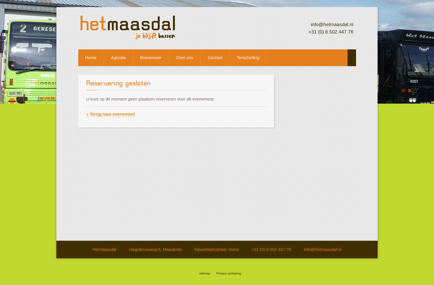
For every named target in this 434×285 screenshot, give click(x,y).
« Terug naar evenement (110, 114)
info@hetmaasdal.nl (332, 24)
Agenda (118, 57)
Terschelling (248, 57)
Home (91, 57)
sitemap (204, 273)
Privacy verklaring (228, 273)
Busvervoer (151, 57)
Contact (215, 57)
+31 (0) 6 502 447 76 (330, 32)
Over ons (184, 57)
